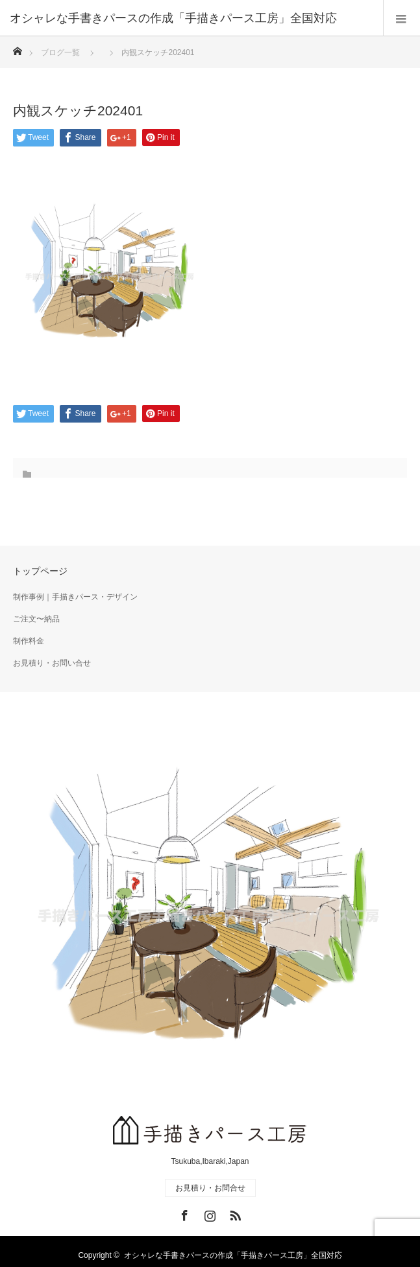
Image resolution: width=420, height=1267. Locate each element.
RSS (233, 1213)
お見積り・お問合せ (210, 1187)
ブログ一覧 (60, 52)
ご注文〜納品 (36, 618)
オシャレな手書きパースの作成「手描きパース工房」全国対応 (233, 1255)
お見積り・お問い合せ (52, 663)
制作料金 (28, 640)
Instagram (208, 1213)
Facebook (183, 1213)
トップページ (40, 571)
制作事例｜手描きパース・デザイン (75, 596)
